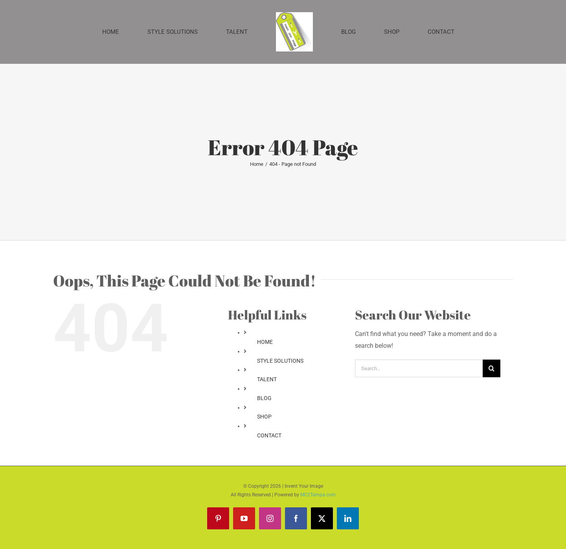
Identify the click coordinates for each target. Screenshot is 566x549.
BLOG (264, 398)
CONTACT (269, 435)
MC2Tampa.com (318, 495)
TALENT (267, 379)
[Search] (491, 368)
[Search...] (419, 368)
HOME (265, 342)
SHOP (264, 416)
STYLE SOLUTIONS (280, 361)
